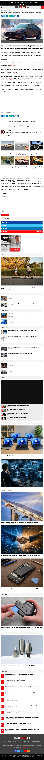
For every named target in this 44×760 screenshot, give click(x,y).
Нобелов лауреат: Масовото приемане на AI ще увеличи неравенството (20, 674)
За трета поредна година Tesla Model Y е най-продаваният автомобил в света (21, 167)
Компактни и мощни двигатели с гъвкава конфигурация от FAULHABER (18, 665)
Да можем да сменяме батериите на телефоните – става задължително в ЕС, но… (20, 588)
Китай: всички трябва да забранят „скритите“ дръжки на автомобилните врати (21, 153)
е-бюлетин (36, 2)
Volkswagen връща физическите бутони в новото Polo (36, 153)
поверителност (23, 758)
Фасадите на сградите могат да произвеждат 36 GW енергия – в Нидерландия (22, 717)
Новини (10, 10)
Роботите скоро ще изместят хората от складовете (16, 711)
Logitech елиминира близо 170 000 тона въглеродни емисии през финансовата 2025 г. (22, 627)
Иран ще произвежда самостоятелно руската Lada (7, 167)
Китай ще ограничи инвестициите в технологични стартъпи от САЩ (20, 692)
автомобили (3, 112)
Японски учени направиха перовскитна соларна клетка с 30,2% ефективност (22, 686)
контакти (26, 2)
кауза (3, 254)
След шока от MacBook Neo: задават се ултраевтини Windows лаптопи (18, 455)
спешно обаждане (10, 79)
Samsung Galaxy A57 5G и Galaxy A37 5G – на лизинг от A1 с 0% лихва (22, 336)
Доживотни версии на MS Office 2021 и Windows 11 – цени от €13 (22, 330)
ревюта (3, 293)
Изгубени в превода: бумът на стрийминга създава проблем (22, 121)
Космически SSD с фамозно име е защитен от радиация (20, 353)
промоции (4, 327)
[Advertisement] (22, 101)
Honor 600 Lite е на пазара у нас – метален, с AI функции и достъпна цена (23, 303)
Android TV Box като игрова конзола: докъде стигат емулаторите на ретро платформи (24, 705)
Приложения (5, 360)
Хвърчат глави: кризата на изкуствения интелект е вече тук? (18, 723)
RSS (28, 758)
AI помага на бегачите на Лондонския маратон (15, 680)
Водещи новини (3, 10)
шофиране (12, 112)
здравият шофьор (17, 71)
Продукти (4, 344)
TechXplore (12, 65)
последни (4, 671)
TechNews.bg (9, 130)
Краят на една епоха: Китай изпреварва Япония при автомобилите (36, 167)
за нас (22, 2)
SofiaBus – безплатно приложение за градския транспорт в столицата (23, 370)
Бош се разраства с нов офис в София (22, 126)
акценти (4, 422)
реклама (30, 2)
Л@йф (7, 10)
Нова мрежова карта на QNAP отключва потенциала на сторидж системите (24, 347)
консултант (5, 310)
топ (7, 112)
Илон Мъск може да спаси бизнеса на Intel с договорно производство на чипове (20, 555)
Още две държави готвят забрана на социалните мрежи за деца (19, 698)
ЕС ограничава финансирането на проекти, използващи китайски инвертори (19, 522)
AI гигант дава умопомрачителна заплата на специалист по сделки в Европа (19, 489)
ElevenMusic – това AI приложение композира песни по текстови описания (24, 363)
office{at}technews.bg (26, 747)
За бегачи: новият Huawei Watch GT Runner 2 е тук (18, 297)
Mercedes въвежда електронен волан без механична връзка (7, 153)
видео (3, 377)
